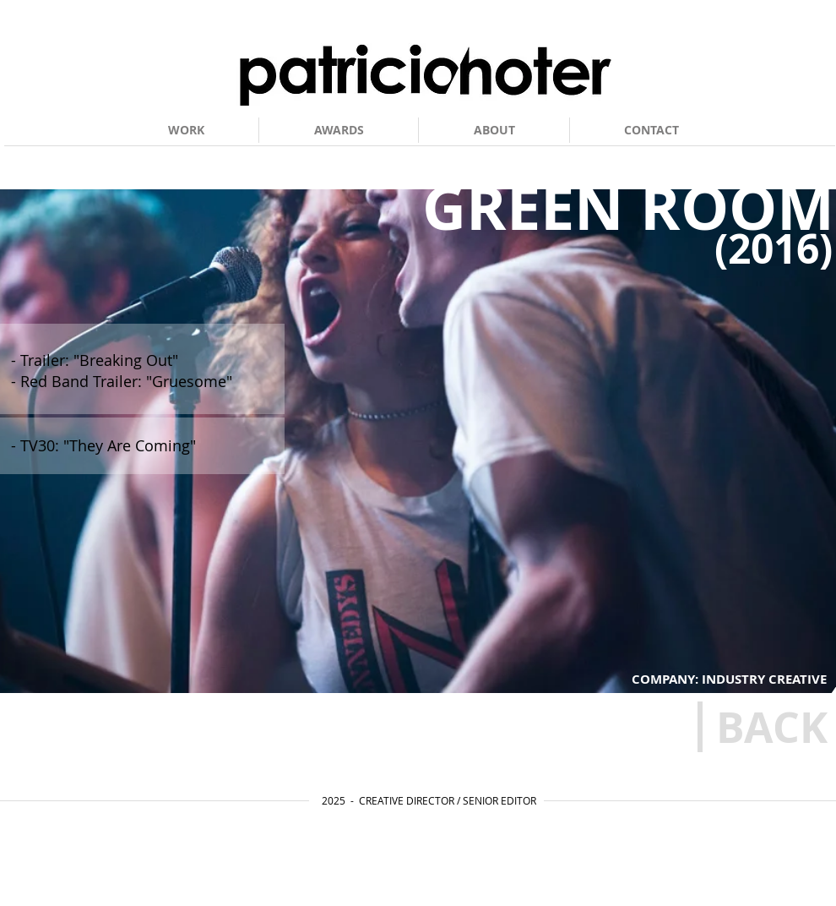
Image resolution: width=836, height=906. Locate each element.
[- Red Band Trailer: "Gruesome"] (146, 381)
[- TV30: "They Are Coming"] (153, 445)
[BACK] (771, 727)
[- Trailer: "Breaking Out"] (145, 360)
